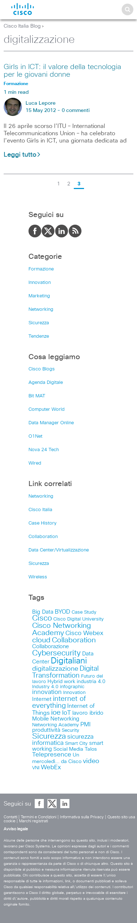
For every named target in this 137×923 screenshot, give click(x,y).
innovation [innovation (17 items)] (47, 692)
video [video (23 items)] (91, 761)
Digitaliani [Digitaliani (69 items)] (69, 661)
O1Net (35, 436)
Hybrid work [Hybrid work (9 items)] (61, 681)
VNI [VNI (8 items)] (35, 767)
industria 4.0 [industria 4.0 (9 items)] (91, 681)
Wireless (37, 577)
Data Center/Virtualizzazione (58, 550)
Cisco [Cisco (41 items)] (42, 618)
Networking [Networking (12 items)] (64, 719)
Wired (34, 463)
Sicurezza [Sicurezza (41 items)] (49, 736)
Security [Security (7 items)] (70, 730)
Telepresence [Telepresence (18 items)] (51, 755)
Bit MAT (36, 396)
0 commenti (76, 110)
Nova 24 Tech (43, 450)
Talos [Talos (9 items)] (91, 749)
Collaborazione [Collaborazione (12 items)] (50, 646)
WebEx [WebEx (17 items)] (51, 768)
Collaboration (43, 536)
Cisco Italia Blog (22, 26)
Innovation (39, 282)
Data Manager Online (51, 423)
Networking (40, 309)
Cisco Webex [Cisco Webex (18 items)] (84, 633)
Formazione (41, 269)
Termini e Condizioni (38, 817)
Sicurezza (38, 323)
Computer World (46, 409)
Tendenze (38, 336)
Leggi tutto (22, 155)
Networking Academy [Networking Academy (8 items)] (55, 724)
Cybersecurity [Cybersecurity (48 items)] (56, 653)
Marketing (39, 296)
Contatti (10, 817)
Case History (42, 523)
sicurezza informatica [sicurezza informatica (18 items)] (63, 740)
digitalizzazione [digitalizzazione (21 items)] (55, 669)
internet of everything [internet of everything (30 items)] (59, 702)
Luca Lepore (41, 103)
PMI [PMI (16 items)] (85, 724)
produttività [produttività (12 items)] (46, 730)
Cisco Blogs (41, 369)
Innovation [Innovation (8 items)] (74, 692)
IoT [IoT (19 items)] (66, 713)
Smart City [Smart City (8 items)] (76, 743)
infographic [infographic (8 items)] (72, 686)
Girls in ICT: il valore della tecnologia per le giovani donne (62, 70)
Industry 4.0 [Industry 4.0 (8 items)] (45, 686)
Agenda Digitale (45, 382)
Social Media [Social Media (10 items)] (68, 749)
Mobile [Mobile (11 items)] (40, 719)
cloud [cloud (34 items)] (41, 640)
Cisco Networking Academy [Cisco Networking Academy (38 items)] (61, 629)
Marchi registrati (33, 821)
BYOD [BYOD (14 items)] (62, 612)
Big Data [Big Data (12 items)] (42, 612)
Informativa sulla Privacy (82, 817)
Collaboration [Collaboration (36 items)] (74, 640)
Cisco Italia (40, 509)
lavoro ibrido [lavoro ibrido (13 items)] (87, 713)
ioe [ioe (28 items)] (56, 712)
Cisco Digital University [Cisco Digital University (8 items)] (78, 619)
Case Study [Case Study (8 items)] (84, 612)
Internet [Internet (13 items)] (42, 699)
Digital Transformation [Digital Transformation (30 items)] (65, 672)
